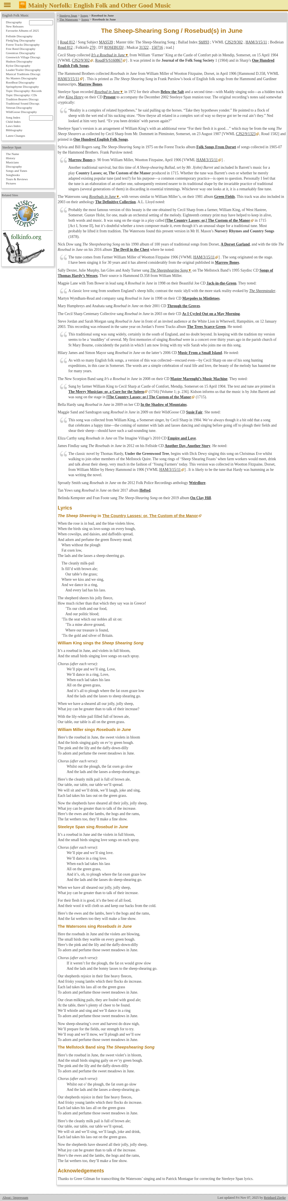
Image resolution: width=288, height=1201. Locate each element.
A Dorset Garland (235, 244)
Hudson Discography (19, 61)
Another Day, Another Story (187, 446)
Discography (14, 22)
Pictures (11, 183)
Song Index (13, 117)
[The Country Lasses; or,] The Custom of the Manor (207, 220)
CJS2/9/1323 (246, 134)
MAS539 (106, 42)
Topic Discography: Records (24, 90)
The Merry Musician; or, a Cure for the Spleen (106, 392)
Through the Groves (183, 306)
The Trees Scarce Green (206, 327)
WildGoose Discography (21, 112)
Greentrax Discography (20, 53)
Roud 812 (67, 42)
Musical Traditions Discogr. (23, 74)
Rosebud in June (107, 92)
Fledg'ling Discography (20, 40)
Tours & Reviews (17, 179)
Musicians (12, 162)
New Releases (15, 26)
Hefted (145, 490)
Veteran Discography (19, 107)
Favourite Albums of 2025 (22, 30)
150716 (157, 47)
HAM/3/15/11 (256, 42)
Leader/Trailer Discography (23, 69)
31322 (144, 47)
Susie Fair (194, 412)
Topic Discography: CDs (21, 95)
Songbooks (13, 175)
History (10, 158)
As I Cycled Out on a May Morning (211, 314)
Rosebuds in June (102, 197)
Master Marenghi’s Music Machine (198, 379)
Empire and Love (182, 438)
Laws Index (13, 126)
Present (109, 97)
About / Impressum (15, 1198)
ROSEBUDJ (114, 47)
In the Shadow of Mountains (164, 404)
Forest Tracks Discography (23, 44)
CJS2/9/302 (234, 42)
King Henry (74, 97)
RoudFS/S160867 (108, 60)
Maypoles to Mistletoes (201, 298)
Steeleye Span (68, 15)
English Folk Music (15, 15)
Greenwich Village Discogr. (23, 57)
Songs (84, 15)
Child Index (13, 121)
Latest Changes (15, 135)
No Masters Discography (21, 78)
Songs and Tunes (16, 170)
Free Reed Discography (21, 48)
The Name (12, 154)
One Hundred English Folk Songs (100, 139)
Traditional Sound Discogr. (23, 103)
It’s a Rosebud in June (108, 55)
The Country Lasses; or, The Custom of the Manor (150, 515)
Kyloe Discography (18, 65)
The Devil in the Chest (131, 249)
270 (92, 47)
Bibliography (14, 130)
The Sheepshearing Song (169, 270)
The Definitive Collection (115, 202)
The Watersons (68, 19)
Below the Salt (172, 92)
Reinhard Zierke (275, 1198)
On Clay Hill (200, 498)
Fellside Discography (19, 36)
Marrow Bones (90, 84)
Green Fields (224, 197)
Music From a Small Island (200, 353)
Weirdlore (197, 483)
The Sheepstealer (262, 291)
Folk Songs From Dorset (216, 147)
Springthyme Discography (22, 86)
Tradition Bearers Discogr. (22, 99)
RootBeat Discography (20, 82)
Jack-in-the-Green (221, 283)
